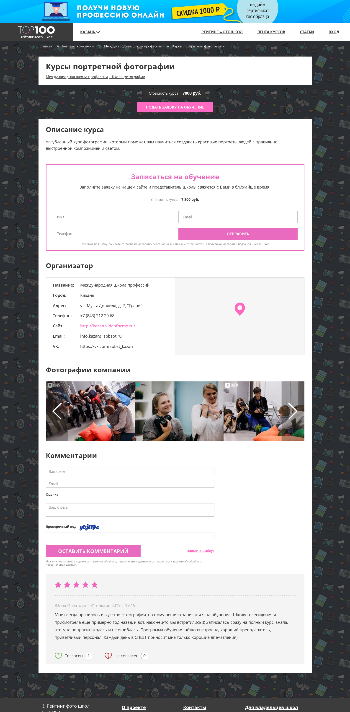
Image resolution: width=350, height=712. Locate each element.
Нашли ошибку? (200, 551)
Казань (90, 31)
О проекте (134, 707)
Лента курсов (271, 31)
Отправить (238, 233)
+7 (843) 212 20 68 (97, 315)
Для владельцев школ (271, 707)
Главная (45, 46)
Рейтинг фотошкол (222, 31)
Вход (334, 31)
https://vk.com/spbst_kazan (106, 346)
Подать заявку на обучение (175, 107)
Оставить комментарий (93, 551)
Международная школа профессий (133, 46)
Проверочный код (61, 526)
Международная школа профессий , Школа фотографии (95, 76)
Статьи (307, 31)
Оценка (52, 494)
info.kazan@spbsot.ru (101, 336)
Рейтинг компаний (78, 46)
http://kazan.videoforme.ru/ (107, 326)
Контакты (194, 707)
